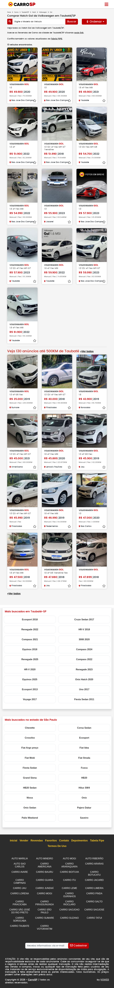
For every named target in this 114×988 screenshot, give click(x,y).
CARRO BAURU (44, 871)
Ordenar (94, 22)
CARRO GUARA (44, 879)
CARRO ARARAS (94, 863)
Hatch (34, 12)
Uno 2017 (84, 689)
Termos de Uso (57, 845)
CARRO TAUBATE (19, 923)
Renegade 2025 (29, 659)
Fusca (84, 767)
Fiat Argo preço (29, 747)
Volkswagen (43, 12)
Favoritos (51, 840)
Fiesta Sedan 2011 (84, 699)
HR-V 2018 (84, 629)
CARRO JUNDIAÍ (45, 887)
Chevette (30, 727)
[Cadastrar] (78, 943)
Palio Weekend (30, 817)
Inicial (13, 840)
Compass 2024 (84, 649)
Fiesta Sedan (30, 767)
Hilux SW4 (84, 787)
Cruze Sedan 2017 (84, 619)
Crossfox (30, 737)
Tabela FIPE (56, 38)
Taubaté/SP (25, 12)
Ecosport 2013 (30, 689)
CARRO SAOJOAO (69, 907)
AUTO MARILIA (20, 858)
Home (9, 12)
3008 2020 (84, 639)
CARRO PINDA (94, 892)
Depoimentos (79, 840)
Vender (24, 840)
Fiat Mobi (30, 757)
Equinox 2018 (29, 649)
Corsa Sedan (84, 727)
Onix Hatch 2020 (84, 679)
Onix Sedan (29, 807)
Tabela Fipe (97, 840)
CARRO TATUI (94, 915)
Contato (64, 840)
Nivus (30, 797)
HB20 (84, 777)
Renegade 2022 (29, 629)
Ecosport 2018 (30, 619)
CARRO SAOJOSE (94, 907)
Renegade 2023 (84, 669)
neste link (79, 32)
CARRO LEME (69, 887)
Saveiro (84, 817)
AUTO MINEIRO (44, 858)
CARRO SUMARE (44, 915)
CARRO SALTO (94, 900)
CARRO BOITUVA (69, 871)
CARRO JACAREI (94, 879)
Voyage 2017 (30, 699)
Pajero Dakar (84, 807)
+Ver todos (86, 351)
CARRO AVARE (20, 871)
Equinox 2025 (29, 679)
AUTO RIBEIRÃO (94, 858)
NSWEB (104, 977)
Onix (84, 797)
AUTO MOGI (69, 858)
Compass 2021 (30, 639)
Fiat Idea (84, 747)
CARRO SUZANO (69, 915)
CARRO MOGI (44, 892)
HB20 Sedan (30, 787)
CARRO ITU (69, 879)
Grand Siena (30, 777)
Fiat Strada (84, 757)
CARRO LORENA (19, 892)
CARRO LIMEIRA (94, 887)
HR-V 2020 (29, 669)
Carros (16, 12)
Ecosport (84, 737)
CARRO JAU (19, 887)
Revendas (37, 840)
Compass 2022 (84, 659)
